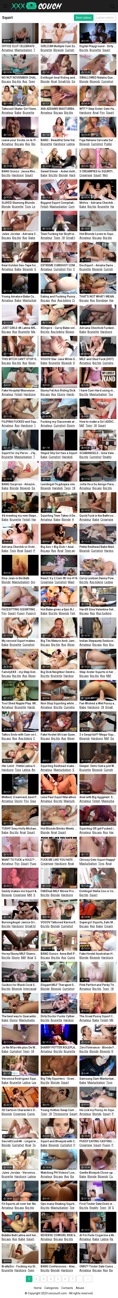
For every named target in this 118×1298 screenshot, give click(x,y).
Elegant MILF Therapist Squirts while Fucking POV (59, 985)
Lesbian (37, 206)
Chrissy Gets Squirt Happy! (97, 859)
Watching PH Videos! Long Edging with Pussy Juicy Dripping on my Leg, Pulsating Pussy (59, 1172)
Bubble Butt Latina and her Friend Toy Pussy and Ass (20, 1235)
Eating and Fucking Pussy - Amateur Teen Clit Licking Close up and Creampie (59, 296)
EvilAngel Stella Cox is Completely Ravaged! (97, 891)
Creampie (85, 175)
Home (38, 1288)
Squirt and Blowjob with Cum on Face (59, 1141)
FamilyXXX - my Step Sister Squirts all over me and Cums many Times (20, 672)
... (80, 1279)
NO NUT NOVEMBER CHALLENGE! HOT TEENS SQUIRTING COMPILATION (20, 77)
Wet (105, 175)
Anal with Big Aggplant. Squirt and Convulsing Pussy (97, 797)
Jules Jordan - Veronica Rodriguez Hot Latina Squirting (20, 1172)
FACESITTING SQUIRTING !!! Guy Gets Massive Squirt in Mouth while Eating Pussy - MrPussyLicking (20, 609)
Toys (36, 50)
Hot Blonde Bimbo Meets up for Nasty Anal (59, 828)
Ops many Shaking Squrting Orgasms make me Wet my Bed (59, 1203)
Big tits (83, 50)
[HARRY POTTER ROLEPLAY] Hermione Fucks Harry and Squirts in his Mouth (59, 1047)
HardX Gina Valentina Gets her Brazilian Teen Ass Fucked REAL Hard (97, 609)
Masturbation (23, 50)
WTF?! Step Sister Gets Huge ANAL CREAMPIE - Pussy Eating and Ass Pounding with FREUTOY (97, 108)
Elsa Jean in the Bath (15, 578)
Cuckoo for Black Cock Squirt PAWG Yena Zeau (20, 985)
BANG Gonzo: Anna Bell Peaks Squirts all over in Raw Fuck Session (59, 953)
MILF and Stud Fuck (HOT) (96, 359)
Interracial (29, 988)
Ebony (61, 394)
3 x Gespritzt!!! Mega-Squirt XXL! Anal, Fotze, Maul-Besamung (97, 734)
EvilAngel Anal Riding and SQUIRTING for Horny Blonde (59, 77)
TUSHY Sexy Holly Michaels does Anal (20, 828)
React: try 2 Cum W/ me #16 (59, 578)
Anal (54, 81)
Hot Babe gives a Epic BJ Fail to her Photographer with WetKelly (59, 609)
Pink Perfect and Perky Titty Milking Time (97, 985)
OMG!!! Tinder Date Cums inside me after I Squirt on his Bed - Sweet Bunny (97, 1266)
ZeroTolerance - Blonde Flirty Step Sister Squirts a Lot (97, 1047)
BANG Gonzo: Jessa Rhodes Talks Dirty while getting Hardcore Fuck (20, 171)
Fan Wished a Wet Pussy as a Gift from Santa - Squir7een (97, 703)
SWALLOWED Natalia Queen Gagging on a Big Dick (97, 77)
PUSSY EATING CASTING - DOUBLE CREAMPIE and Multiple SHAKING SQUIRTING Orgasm (97, 1141)
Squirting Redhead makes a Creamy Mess (59, 766)
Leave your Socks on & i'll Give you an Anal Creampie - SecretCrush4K (20, 140)
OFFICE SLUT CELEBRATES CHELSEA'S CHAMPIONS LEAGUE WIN (20, 46)
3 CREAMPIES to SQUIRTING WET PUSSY (97, 171)
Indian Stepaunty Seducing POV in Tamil (97, 640)
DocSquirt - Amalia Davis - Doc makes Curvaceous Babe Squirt (97, 265)
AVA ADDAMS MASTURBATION (59, 108)
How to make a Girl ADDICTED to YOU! (97, 421)
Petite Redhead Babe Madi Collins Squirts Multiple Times (97, 546)
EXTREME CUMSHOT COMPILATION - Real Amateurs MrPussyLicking (59, 265)
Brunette (46, 50)
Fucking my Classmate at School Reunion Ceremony (59, 421)
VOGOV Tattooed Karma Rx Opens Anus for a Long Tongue (59, 922)
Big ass (6, 81)
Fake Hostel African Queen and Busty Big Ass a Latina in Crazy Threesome (59, 734)
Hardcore (85, 112)
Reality (107, 457)
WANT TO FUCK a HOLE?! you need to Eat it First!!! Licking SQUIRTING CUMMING (20, 859)
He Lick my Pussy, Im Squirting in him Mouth (97, 1110)
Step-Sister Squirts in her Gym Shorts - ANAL (97, 672)
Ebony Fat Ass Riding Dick (58, 390)
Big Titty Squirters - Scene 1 (59, 1078)
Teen (31, 81)
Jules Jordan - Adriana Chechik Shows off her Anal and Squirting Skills (20, 234)
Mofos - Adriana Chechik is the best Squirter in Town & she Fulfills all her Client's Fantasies (97, 202)
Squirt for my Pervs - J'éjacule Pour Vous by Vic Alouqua (20, 453)
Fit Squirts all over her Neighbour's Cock (20, 1203)
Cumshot (71, 50)
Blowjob (58, 50)
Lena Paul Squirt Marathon (58, 797)
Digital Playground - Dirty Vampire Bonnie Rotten (97, 46)
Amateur (7, 50)
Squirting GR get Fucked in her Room (97, 828)
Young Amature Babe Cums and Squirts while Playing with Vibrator (20, 296)
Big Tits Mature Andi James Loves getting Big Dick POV (59, 640)
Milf (81, 425)
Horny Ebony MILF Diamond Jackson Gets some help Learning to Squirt (20, 953)
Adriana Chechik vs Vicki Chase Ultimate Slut (20, 546)
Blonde (45, 81)
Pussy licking (34, 613)
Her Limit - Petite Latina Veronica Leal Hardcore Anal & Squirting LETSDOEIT (20, 766)
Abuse (80, 1288)
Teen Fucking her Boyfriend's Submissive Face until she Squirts (59, 234)
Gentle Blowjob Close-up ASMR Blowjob (97, 1172)
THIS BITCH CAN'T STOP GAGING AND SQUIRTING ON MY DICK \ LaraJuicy (20, 359)
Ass (24, 81)
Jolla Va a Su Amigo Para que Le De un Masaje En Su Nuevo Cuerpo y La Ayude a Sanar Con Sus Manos (97, 484)
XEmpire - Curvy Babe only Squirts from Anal (59, 328)
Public (108, 144)
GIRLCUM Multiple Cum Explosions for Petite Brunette (59, 46)
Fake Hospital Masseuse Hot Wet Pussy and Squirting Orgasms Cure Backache (20, 390)
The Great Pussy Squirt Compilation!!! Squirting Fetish (97, 1016)
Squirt (106, 50)
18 (38, 81)
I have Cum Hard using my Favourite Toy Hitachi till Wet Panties (97, 390)
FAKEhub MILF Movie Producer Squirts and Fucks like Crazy (59, 891)
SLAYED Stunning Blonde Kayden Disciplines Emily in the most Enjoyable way (20, 202)
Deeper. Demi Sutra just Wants (97, 766)
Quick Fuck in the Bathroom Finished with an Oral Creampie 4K (97, 515)
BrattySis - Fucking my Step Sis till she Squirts (20, 1266)
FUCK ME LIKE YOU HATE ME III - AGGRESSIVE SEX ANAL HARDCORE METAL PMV (59, 859)
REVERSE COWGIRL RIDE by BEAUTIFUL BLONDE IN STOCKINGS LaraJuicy (59, 1235)
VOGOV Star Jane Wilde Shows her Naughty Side (59, 359)
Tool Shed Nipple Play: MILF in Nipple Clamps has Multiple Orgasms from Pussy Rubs (20, 703)
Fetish (44, 206)
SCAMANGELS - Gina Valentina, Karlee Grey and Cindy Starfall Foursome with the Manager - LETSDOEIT (97, 453)
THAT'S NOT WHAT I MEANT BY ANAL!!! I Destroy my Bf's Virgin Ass (97, 296)
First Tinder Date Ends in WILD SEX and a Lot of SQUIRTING (97, 1203)
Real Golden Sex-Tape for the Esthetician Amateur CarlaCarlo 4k (20, 265)
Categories (51, 1288)
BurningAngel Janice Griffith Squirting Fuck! (20, 922)
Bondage (102, 300)
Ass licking (64, 300)
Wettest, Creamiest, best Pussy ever (20, 797)
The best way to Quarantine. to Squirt (20, 1016)
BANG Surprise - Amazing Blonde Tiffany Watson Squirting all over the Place (20, 484)
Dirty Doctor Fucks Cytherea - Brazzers (59, 1016)
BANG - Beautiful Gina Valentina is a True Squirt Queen (59, 140)
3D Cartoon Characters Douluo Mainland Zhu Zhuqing (20, 1110)
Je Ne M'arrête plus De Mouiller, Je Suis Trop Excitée (20, 1047)
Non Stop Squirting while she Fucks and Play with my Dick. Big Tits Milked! (59, 703)
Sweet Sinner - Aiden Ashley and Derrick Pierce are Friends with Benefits (59, 171)
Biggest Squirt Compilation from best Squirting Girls (59, 202)
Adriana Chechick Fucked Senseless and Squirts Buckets (97, 328)
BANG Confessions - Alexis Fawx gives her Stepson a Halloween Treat (59, 1266)
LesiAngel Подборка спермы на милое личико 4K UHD (59, 484)
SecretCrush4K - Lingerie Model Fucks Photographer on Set (20, 1141)
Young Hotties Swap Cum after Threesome (59, 1110)
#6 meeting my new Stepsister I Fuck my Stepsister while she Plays (20, 515)
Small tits (64, 81)
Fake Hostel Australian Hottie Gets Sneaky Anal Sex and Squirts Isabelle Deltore (97, 953)
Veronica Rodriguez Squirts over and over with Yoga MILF (20, 1078)
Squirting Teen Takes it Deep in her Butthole (59, 515)
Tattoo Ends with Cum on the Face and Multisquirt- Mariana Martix (20, 734)
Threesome (60, 1114)
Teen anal (71, 550)
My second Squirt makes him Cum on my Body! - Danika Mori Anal (20, 640)
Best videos (83, 17)
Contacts (67, 1288)
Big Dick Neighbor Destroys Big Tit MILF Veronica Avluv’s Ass (59, 672)
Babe (18, 112)
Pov (102, 112)
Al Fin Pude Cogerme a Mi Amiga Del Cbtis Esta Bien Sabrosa (97, 1235)
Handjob (67, 457)
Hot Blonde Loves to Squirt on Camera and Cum (97, 234)
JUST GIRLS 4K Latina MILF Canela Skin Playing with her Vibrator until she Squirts (20, 328)
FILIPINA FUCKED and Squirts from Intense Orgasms (20, 421)
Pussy (37, 550)
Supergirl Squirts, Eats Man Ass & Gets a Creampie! (97, 922)
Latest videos (105, 17)
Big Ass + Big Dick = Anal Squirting (59, 546)
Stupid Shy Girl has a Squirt (59, 453)
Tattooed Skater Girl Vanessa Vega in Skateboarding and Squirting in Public (20, 108)
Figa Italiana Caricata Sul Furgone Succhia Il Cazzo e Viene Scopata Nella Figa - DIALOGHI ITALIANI (97, 140)
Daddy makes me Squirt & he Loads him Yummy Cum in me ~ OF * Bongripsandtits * (20, 891)
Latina (71, 144)
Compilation (76, 206)
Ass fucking (103, 613)
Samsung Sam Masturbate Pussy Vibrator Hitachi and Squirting (97, 1078)
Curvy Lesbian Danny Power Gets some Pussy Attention (97, 578)
